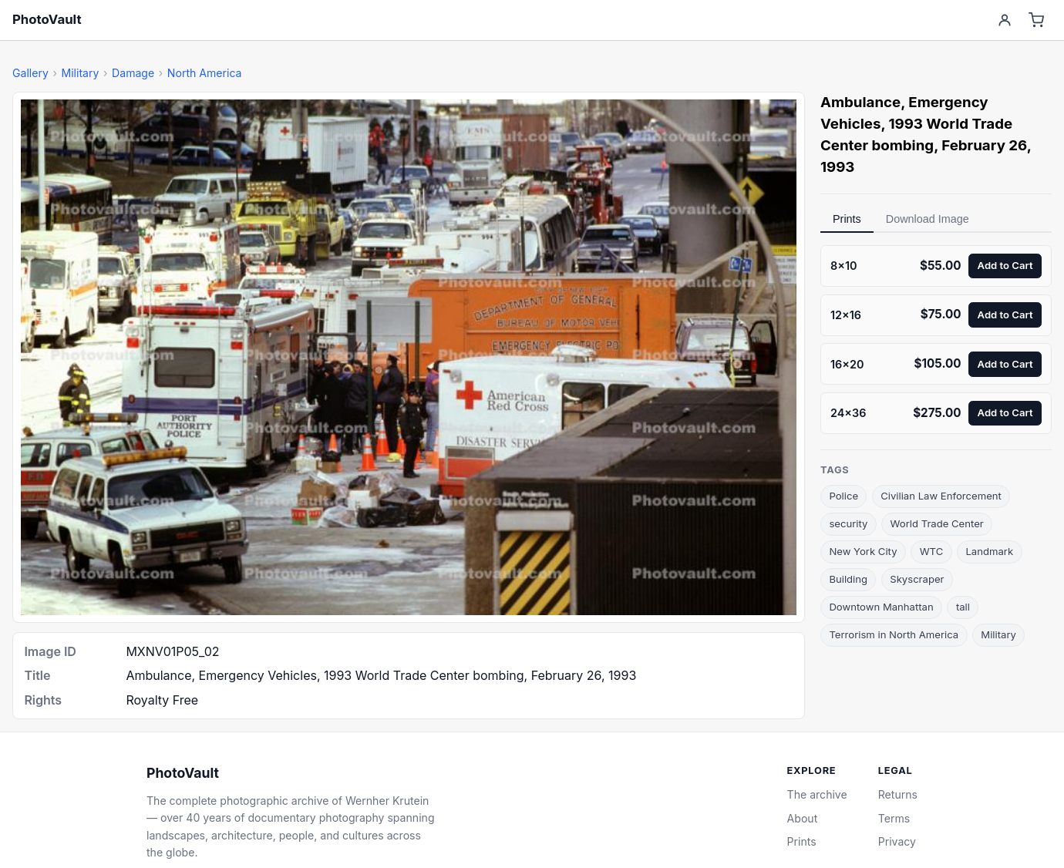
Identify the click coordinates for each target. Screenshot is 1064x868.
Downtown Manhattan (881, 607)
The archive (817, 794)
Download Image (927, 219)
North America (204, 72)
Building (848, 579)
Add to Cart (1005, 265)
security (848, 523)
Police (843, 496)
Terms (894, 818)
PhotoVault (47, 19)
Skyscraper (917, 579)
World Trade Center (937, 523)
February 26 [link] (983, 145)
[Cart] (1037, 20)
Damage (133, 72)
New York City (863, 551)
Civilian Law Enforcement (941, 496)
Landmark (989, 551)
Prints (847, 219)
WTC (932, 551)
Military (80, 72)
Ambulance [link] (860, 102)
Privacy (897, 841)
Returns (898, 794)
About (802, 818)
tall (963, 607)
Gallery (30, 72)
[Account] (1004, 20)
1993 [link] (837, 167)
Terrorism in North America (893, 634)
